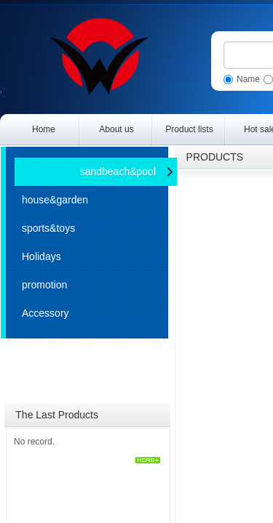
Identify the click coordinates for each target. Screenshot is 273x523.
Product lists (189, 129)
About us (116, 129)
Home (43, 129)
